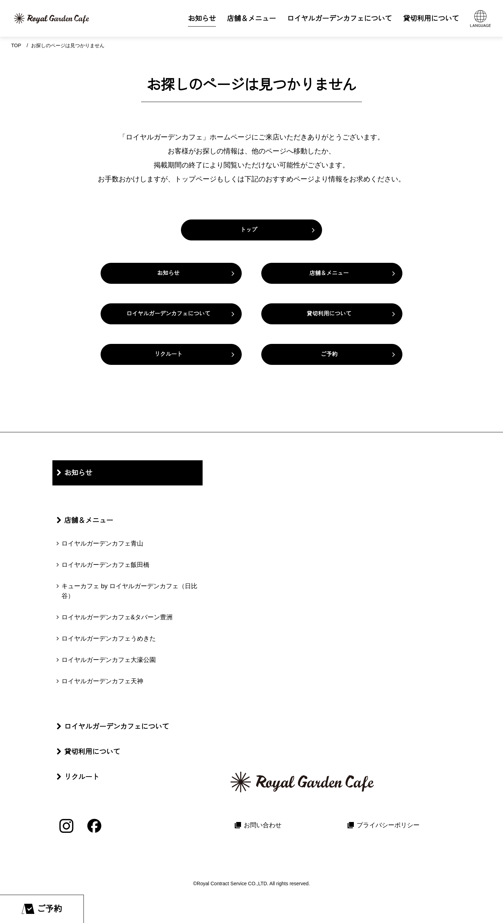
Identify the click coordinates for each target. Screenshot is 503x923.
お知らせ (168, 273)
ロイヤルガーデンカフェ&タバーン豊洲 (117, 617)
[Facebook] (94, 826)
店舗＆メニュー (329, 273)
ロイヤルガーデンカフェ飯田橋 (105, 564)
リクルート (168, 354)
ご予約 (329, 354)
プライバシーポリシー (388, 825)
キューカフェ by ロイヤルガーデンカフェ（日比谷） (129, 591)
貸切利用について (329, 314)
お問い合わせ (263, 825)
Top (16, 45)
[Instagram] (66, 826)
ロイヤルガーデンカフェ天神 (102, 681)
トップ (248, 230)
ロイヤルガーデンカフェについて (168, 314)
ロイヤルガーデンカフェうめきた (108, 638)
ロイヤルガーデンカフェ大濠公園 (108, 659)
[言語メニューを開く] (480, 18)
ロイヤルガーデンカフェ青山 (102, 543)
